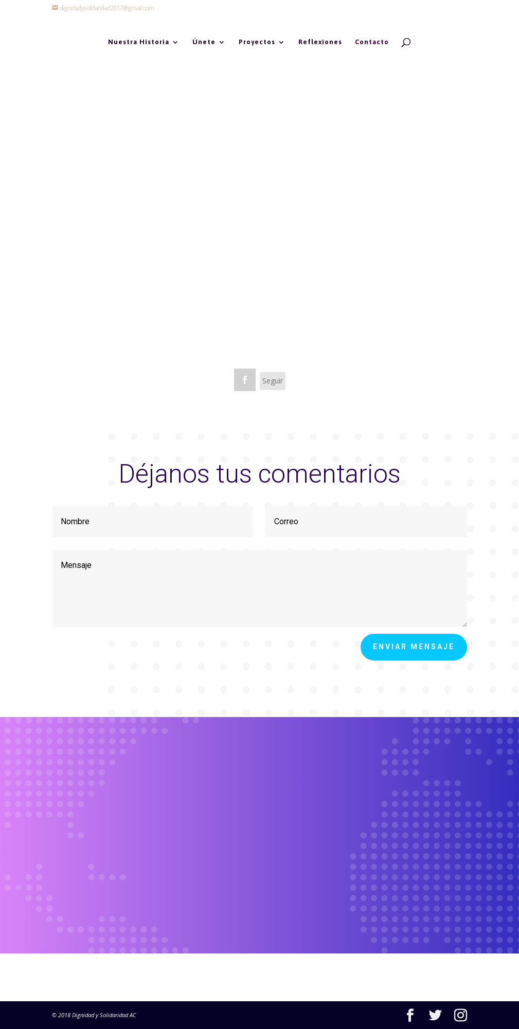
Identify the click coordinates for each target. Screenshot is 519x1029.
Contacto (372, 42)
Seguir (272, 380)
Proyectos (257, 42)
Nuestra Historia (138, 42)
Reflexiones (320, 42)
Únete (204, 42)
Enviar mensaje (414, 646)
